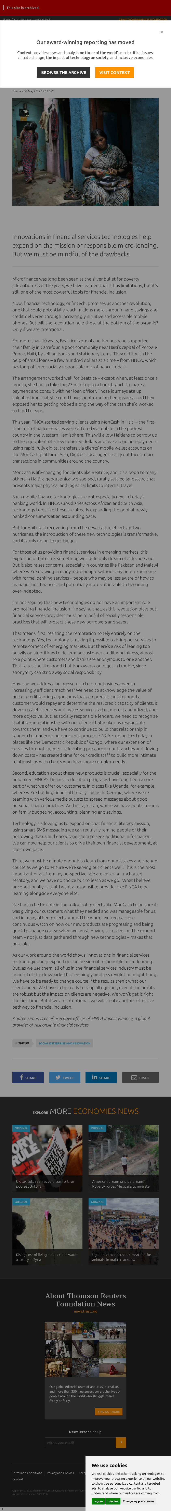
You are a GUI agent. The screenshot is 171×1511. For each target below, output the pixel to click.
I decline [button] (112, 1501)
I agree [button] (98, 1501)
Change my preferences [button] (138, 1501)
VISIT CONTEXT (114, 72)
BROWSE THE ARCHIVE (63, 72)
